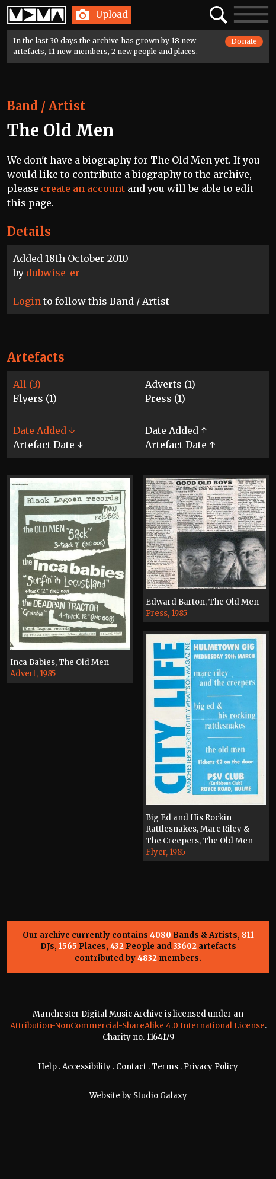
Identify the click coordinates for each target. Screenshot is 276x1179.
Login (27, 301)
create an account (83, 188)
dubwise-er (53, 273)
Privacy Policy (211, 1067)
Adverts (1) (170, 384)
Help (47, 1067)
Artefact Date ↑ (180, 444)
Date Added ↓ (44, 430)
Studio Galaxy (160, 1096)
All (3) (27, 384)
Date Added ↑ (176, 430)
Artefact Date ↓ (48, 444)
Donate (244, 41)
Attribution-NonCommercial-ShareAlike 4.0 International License (137, 1026)
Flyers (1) (35, 398)
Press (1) (165, 398)
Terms (165, 1067)
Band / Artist (46, 105)
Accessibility (86, 1067)
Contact (131, 1067)
